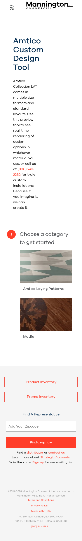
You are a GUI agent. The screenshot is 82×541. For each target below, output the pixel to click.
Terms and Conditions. (41, 500)
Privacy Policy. (39, 505)
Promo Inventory (41, 396)
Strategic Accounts (55, 457)
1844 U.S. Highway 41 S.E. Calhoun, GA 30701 (41, 521)
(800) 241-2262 (39, 526)
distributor (35, 452)
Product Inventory (41, 382)
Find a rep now (41, 442)
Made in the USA (41, 511)
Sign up (38, 462)
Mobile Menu (68, 7)
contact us (56, 452)
